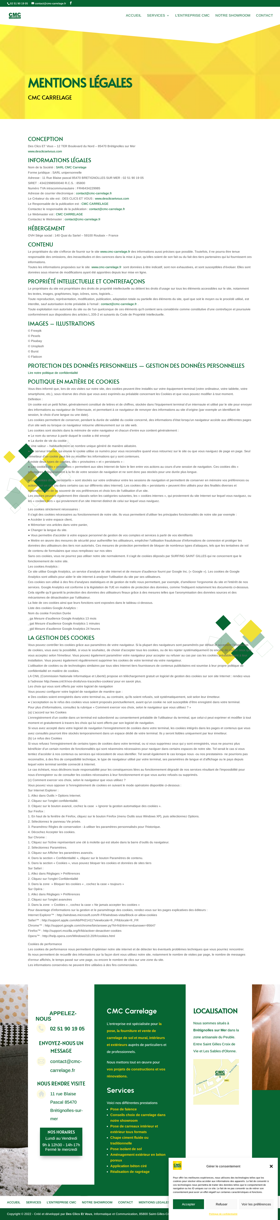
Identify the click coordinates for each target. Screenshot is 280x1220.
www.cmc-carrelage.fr (115, 251)
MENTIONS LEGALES (154, 1202)
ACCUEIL (133, 15)
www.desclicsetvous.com (45, 151)
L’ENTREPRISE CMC (192, 15)
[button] (271, 1166)
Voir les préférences (256, 1204)
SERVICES (156, 15)
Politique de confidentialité (223, 1214)
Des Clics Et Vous (79, 1214)
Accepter (188, 1204)
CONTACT (264, 15)
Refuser (221, 1204)
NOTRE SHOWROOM (232, 15)
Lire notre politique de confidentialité (53, 372)
